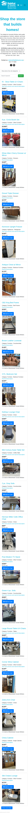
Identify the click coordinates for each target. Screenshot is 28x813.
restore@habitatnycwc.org (15, 60)
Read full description (7, 160)
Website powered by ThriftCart (5, 812)
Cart (19, 5)
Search (21, 75)
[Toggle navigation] (25, 5)
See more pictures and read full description (13, 86)
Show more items (6, 807)
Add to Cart (8, 93)
